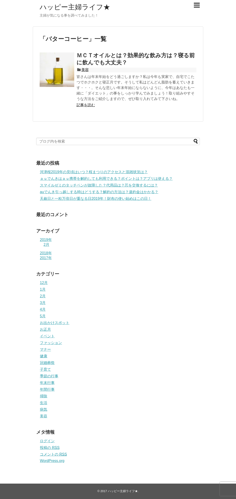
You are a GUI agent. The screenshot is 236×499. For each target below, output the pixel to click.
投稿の (49, 448)
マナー (45, 349)
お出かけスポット (54, 323)
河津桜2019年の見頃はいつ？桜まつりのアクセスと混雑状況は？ (94, 172)
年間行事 (47, 389)
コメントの (53, 454)
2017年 (46, 258)
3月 (43, 303)
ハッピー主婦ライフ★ (75, 7)
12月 (44, 283)
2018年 (46, 253)
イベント (47, 336)
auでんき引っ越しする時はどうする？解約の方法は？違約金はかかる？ (99, 192)
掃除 (43, 396)
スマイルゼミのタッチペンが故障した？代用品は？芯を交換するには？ (99, 185)
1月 (43, 289)
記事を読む (86, 105)
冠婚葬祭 (47, 363)
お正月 (45, 329)
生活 (43, 403)
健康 (43, 356)
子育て (45, 369)
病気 (43, 409)
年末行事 (47, 383)
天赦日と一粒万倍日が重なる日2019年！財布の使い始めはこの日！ (95, 199)
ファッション (51, 343)
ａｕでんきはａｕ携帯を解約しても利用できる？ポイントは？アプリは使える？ (106, 179)
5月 (43, 316)
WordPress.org (52, 461)
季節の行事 (49, 376)
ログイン (47, 441)
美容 (85, 70)
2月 (46, 245)
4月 (43, 309)
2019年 (46, 240)
